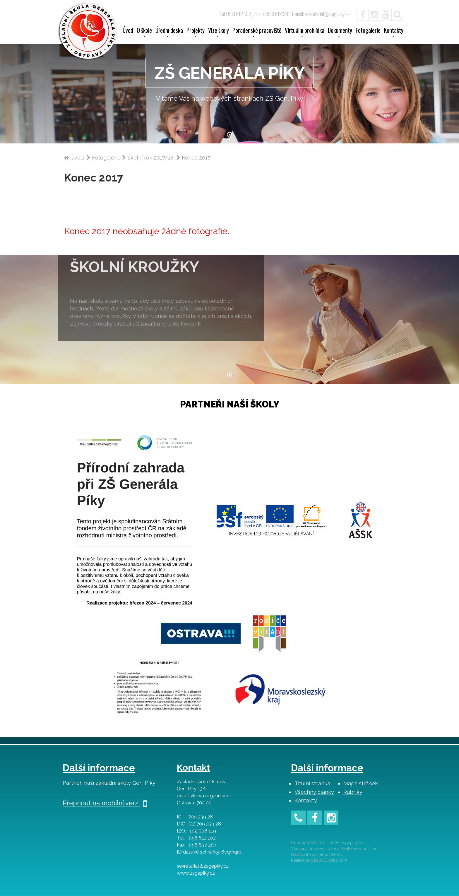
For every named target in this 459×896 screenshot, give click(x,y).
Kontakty (305, 800)
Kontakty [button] (393, 32)
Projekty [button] (195, 32)
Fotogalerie (368, 31)
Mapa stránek (360, 783)
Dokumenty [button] (340, 32)
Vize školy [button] (218, 32)
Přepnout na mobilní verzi (105, 803)
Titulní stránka (312, 783)
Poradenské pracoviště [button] (256, 32)
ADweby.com (334, 860)
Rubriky (352, 792)
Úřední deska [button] (169, 32)
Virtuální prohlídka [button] (304, 32)
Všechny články (314, 792)
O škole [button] (144, 32)
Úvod (128, 31)
